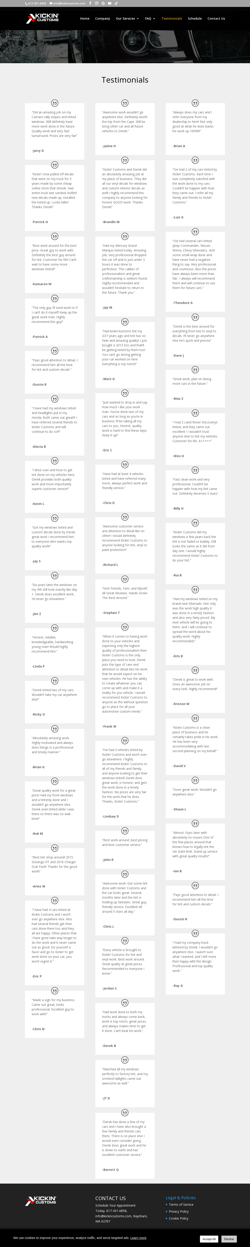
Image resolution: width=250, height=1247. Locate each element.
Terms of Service (181, 1204)
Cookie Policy (178, 1218)
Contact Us (216, 19)
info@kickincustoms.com (113, 1216)
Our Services (125, 19)
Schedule (195, 19)
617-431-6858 (116, 1211)
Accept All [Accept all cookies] (209, 1239)
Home (84, 19)
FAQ (148, 19)
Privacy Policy (179, 1211)
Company (102, 19)
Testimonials (172, 19)
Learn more (138, 1238)
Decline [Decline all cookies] (229, 1239)
